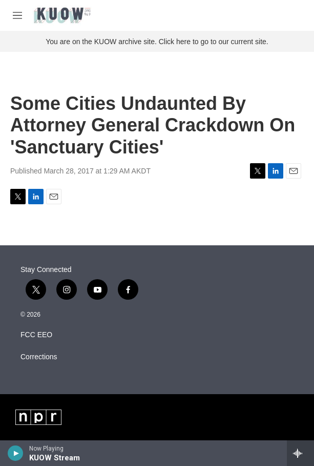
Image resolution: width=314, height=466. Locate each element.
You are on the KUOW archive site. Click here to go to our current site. (157, 41)
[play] (15, 453)
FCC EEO (36, 335)
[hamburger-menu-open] (17, 15)
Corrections (38, 357)
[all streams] (300, 453)
